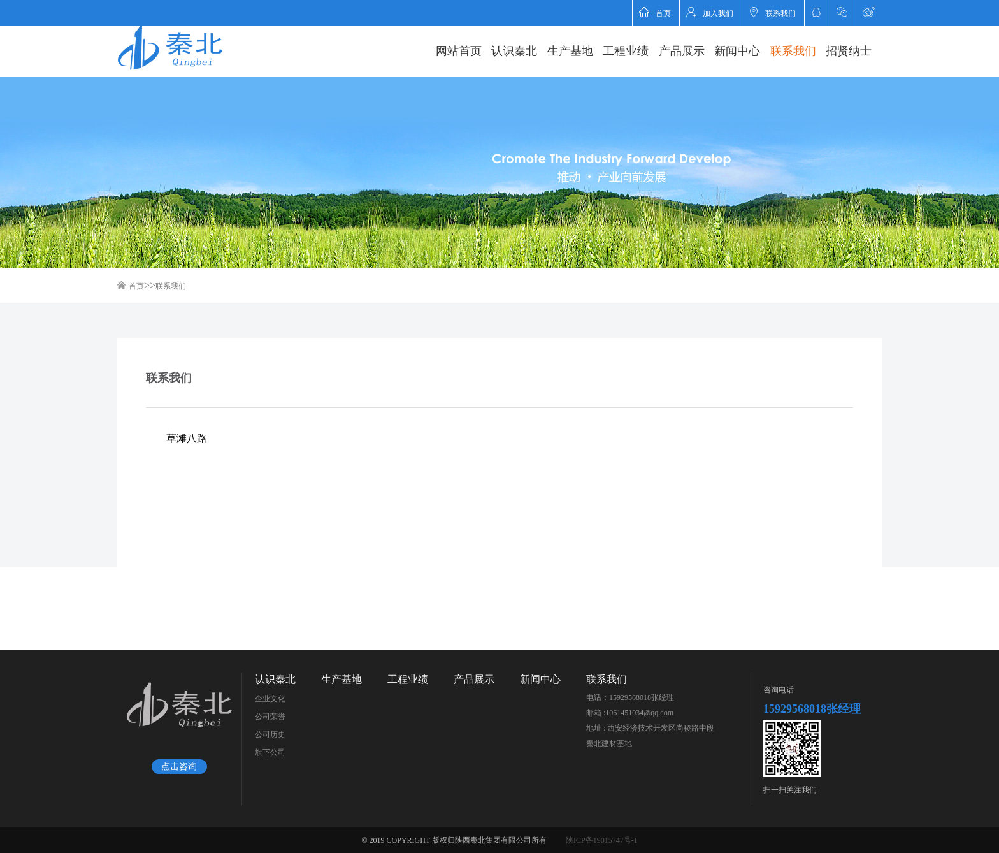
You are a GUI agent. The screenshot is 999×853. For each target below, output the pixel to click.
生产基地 (570, 51)
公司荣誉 (270, 716)
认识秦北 (514, 51)
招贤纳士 (849, 51)
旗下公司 (270, 752)
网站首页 (459, 51)
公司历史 (270, 734)
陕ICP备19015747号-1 (602, 840)
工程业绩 (626, 51)
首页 (655, 12)
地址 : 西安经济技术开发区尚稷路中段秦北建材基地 (650, 736)
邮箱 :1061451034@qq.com (629, 712)
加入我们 (709, 12)
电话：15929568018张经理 (630, 697)
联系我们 (772, 12)
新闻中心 (737, 51)
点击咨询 (179, 766)
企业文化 (270, 698)
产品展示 (682, 51)
